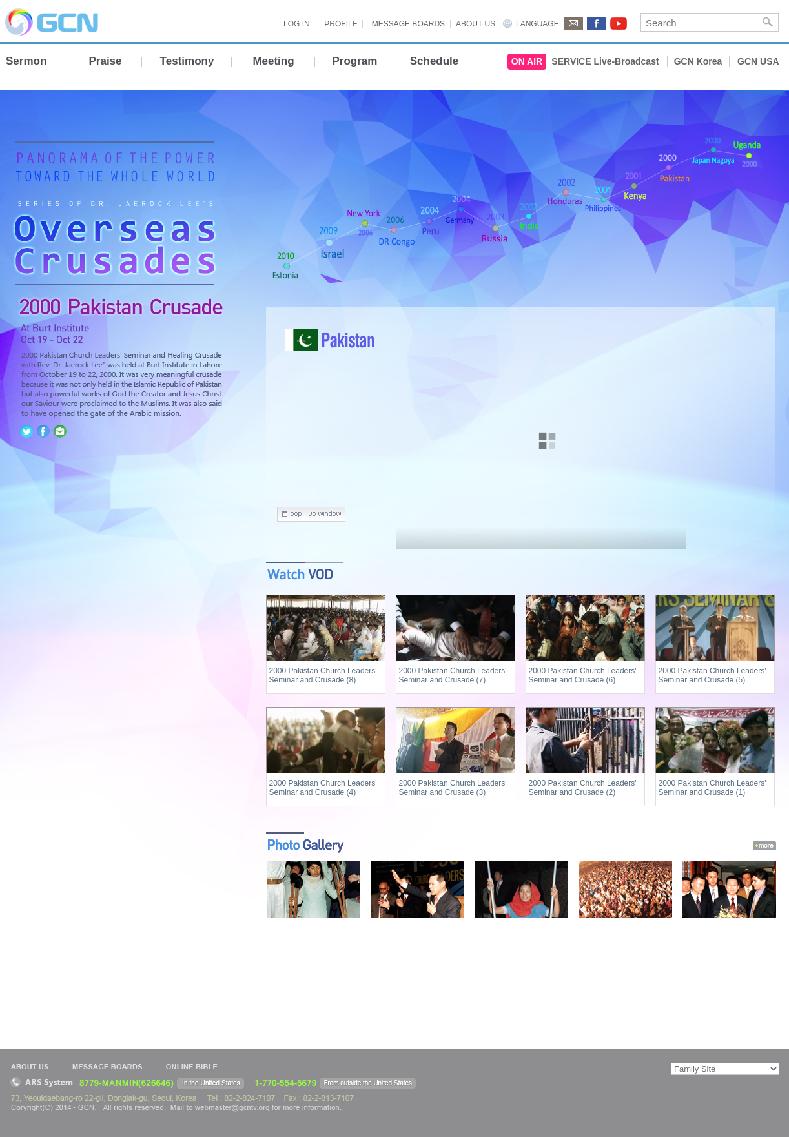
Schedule (434, 61)
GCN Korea (698, 61)
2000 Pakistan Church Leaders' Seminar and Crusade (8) (323, 675)
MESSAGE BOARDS (408, 23)
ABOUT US (475, 23)
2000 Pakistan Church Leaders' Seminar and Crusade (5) (712, 675)
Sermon (26, 61)
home (112, 267)
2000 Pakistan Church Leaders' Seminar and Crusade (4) (323, 788)
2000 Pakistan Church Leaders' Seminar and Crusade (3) (453, 788)
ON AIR (526, 61)
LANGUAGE (537, 23)
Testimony (187, 61)
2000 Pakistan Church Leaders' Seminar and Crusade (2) (583, 788)
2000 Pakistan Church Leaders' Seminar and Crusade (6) (583, 675)
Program (355, 61)
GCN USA (758, 61)
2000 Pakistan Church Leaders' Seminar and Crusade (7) (453, 675)
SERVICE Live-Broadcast (605, 61)
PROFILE (340, 23)
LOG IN (296, 23)
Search (767, 22)
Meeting (273, 61)
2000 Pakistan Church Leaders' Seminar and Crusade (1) (712, 788)
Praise (104, 61)
